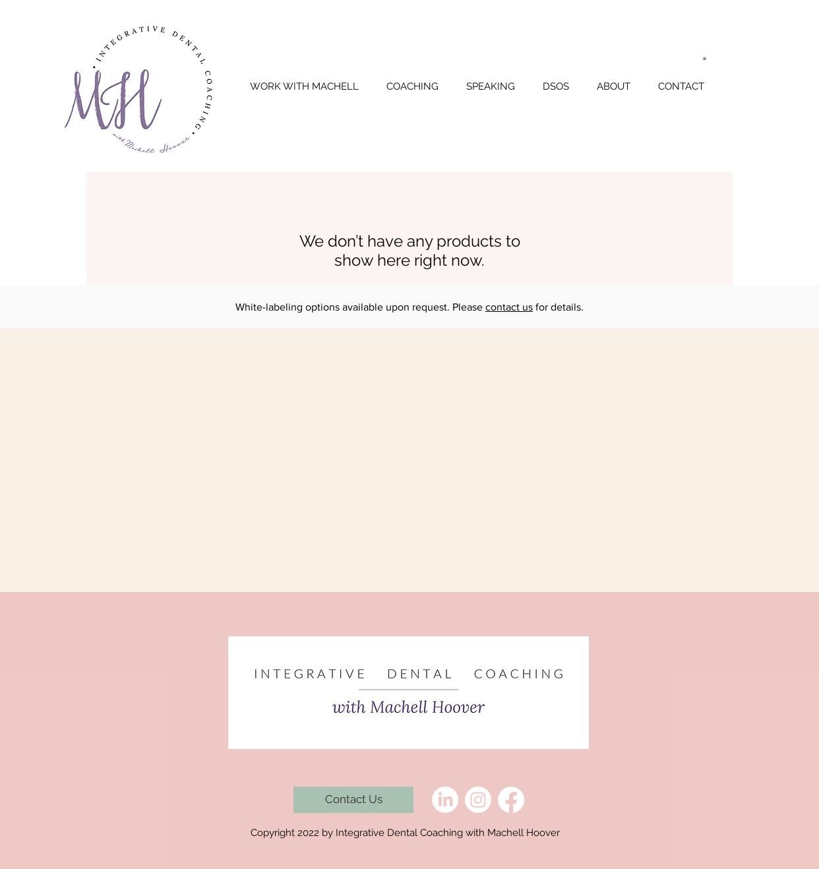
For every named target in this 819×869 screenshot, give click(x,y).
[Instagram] (478, 800)
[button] (704, 58)
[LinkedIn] (445, 800)
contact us (509, 307)
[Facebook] (511, 800)
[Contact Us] (353, 800)
